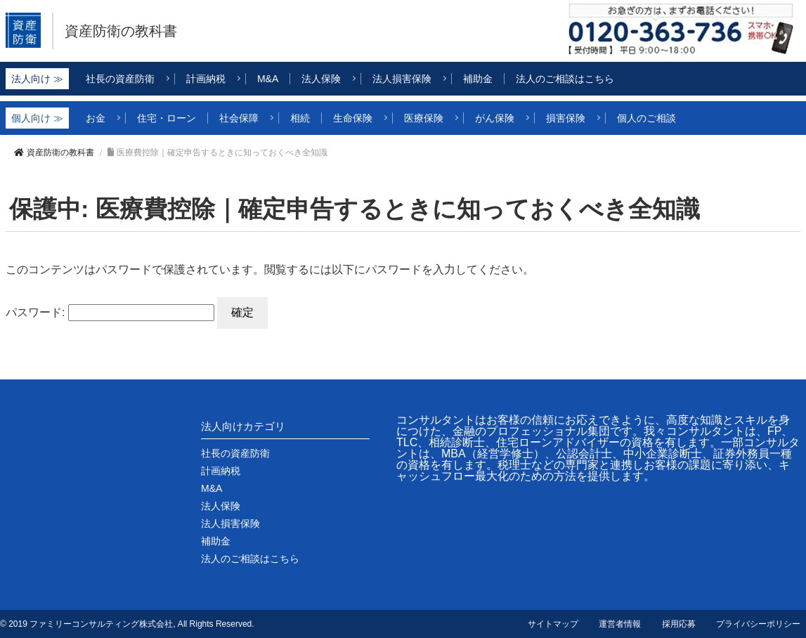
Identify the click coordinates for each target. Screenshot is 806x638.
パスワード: (110, 312)
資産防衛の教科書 (135, 31)
